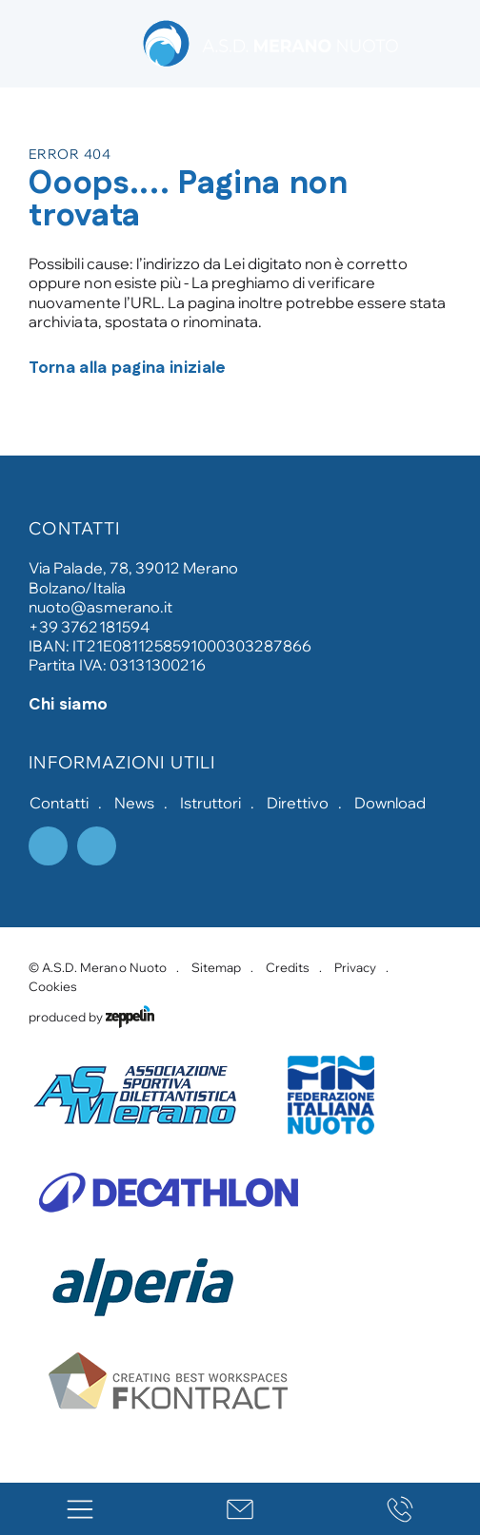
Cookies (53, 986)
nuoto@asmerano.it (100, 606)
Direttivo (298, 802)
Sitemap (216, 967)
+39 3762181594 (89, 626)
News (134, 802)
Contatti (59, 802)
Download (390, 802)
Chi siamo (68, 704)
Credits (288, 967)
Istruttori (210, 802)
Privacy (355, 967)
